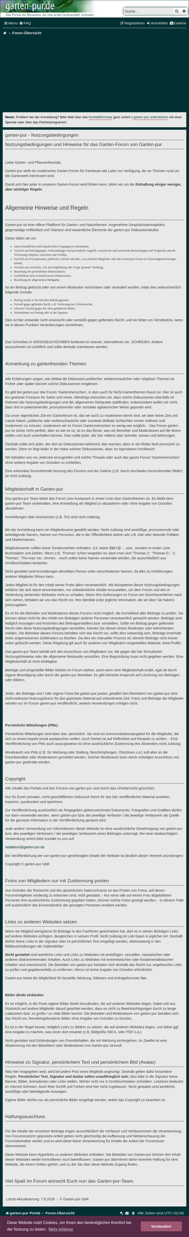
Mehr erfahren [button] (60, 1229)
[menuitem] (25, 23)
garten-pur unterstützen (150, 117)
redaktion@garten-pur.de (24, 847)
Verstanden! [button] (161, 1226)
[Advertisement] (94, 75)
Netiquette (53, 280)
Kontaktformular (100, 117)
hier (143, 978)
